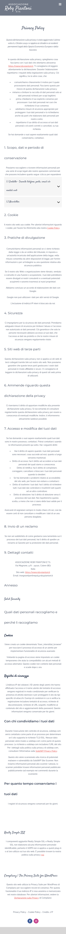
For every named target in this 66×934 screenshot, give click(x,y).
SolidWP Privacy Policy (46, 751)
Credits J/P (47, 912)
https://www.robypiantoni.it (20, 66)
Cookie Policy (53, 228)
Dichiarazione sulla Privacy (26, 898)
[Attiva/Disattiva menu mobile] (60, 4)
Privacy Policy (19, 912)
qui (42, 855)
